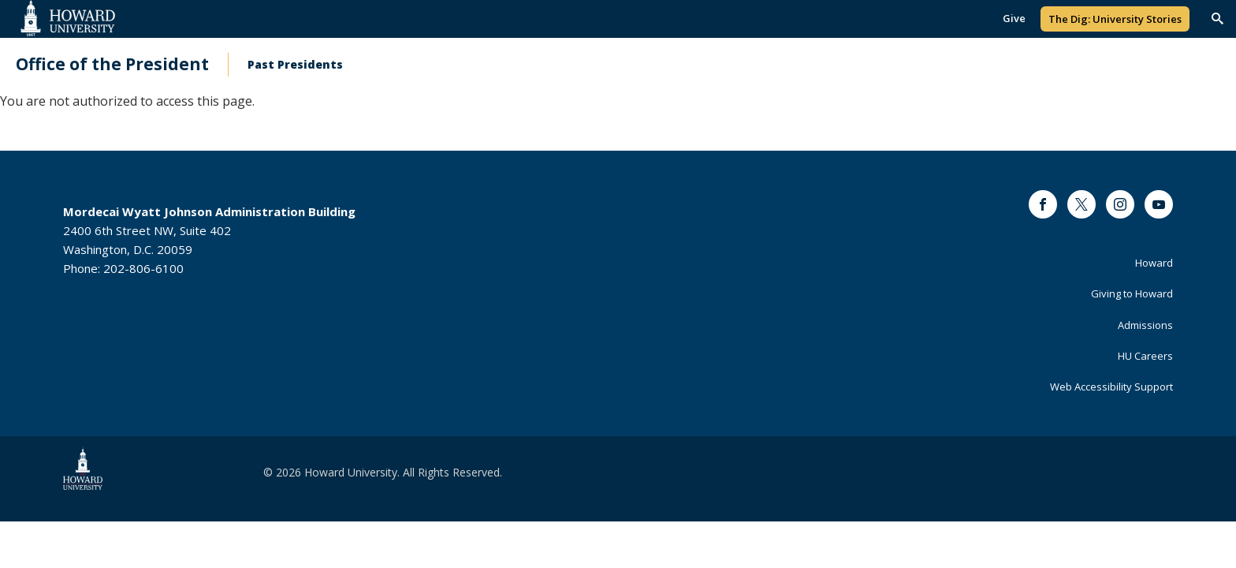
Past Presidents (295, 64)
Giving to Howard (1132, 293)
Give (1014, 18)
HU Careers (1145, 356)
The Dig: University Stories (1115, 19)
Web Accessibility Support (1111, 386)
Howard (1154, 263)
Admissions (1145, 325)
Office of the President (112, 64)
